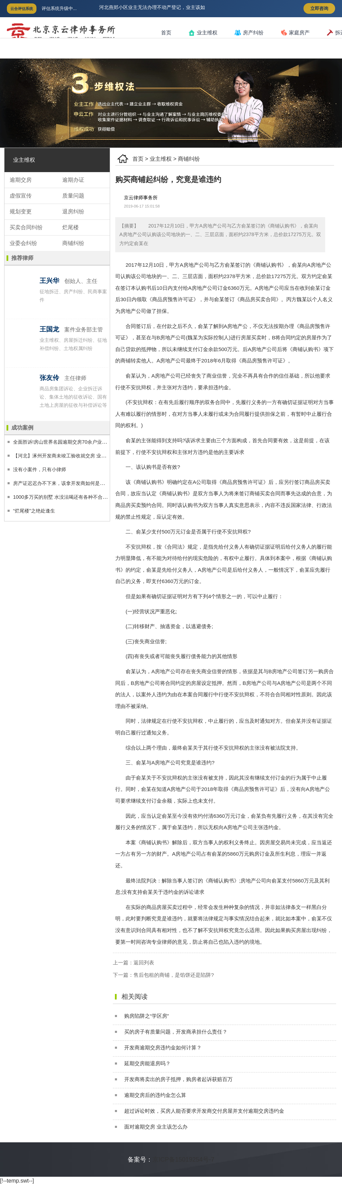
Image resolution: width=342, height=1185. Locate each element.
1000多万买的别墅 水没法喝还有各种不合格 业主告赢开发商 (77, 497)
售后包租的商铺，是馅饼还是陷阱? (173, 975)
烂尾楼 (70, 227)
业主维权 (203, 33)
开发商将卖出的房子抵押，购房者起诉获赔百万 (178, 1079)
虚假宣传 (21, 196)
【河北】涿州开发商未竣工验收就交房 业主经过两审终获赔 (76, 455)
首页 (166, 32)
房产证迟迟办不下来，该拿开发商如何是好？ (61, 483)
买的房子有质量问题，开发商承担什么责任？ (175, 1032)
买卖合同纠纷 (26, 227)
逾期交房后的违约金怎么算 (155, 1095)
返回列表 (143, 962)
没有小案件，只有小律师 (39, 469)
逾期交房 (21, 180)
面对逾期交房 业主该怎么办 (156, 1127)
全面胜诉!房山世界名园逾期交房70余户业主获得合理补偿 (74, 442)
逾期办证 (73, 180)
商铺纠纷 (189, 159)
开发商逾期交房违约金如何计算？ (163, 1047)
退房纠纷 (73, 211)
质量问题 (73, 196)
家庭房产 (295, 33)
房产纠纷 (249, 33)
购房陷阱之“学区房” (146, 1016)
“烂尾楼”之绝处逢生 (34, 511)
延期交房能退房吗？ (147, 1063)
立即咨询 (319, 8)
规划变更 (21, 211)
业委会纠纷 (23, 243)
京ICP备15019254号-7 (183, 1159)
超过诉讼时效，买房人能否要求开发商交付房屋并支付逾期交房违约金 (204, 1111)
